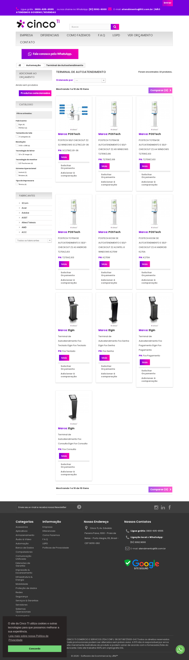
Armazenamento (25, 535)
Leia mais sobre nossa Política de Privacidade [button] (28, 638)
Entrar (167, 2)
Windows (23, 175)
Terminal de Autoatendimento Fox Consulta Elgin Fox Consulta (72, 439)
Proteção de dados (26, 588)
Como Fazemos (78, 35)
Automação (33, 65)
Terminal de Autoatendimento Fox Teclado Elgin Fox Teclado (72, 341)
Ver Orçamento (140, 35)
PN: (60, 150)
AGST (24, 217)
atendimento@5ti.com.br (152, 548)
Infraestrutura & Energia (24, 578)
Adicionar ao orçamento (28, 75)
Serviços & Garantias (27, 600)
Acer (24, 208)
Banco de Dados (25, 547)
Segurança (22, 596)
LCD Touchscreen (26, 163)
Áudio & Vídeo (23, 539)
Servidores (22, 604)
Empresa (26, 35)
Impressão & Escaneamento (24, 571)
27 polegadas (24, 137)
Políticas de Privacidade (56, 547)
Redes (19, 592)
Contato (27, 42)
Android (23, 172)
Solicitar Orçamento (68, 167)
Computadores (24, 551)
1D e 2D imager (25, 154)
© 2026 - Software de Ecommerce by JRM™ (94, 655)
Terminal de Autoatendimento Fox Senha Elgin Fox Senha (113, 341)
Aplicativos (22, 531)
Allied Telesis (28, 222)
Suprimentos (23, 616)
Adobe (25, 212)
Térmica (23, 184)
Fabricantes (27, 195)
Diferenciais (50, 35)
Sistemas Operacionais (23, 610)
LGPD (116, 35)
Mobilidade (22, 584)
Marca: (63, 134)
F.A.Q (101, 35)
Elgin (22, 124)
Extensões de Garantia (23, 565)
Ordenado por (64, 80)
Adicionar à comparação (69, 174)
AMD (24, 227)
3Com (24, 203)
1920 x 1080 (24, 145)
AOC (24, 232)
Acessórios (22, 527)
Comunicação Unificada (23, 557)
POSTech (23, 128)
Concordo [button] (34, 648)
